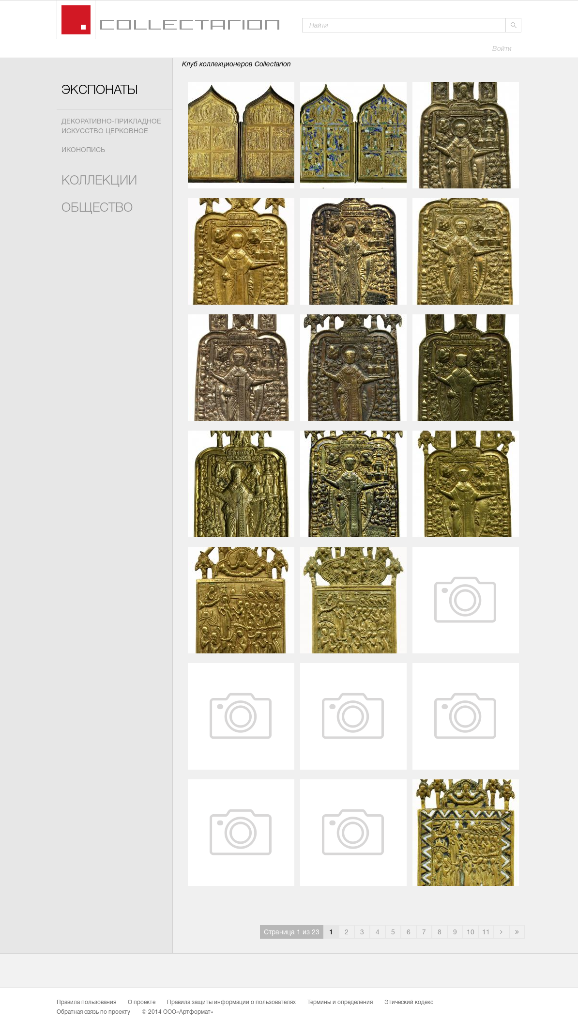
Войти (502, 49)
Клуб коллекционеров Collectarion (236, 65)
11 (486, 932)
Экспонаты (99, 90)
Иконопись (83, 150)
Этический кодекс (408, 1002)
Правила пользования (86, 1002)
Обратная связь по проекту (93, 1012)
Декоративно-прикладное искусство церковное (111, 127)
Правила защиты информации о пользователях (231, 1002)
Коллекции (99, 181)
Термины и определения (340, 1002)
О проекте (141, 1002)
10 (470, 932)
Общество (97, 208)
